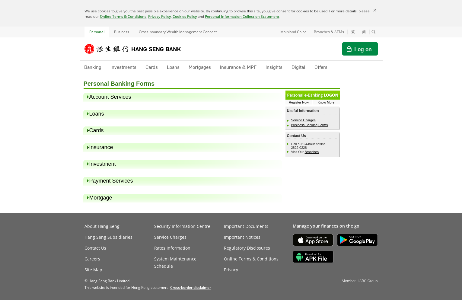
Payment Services (111, 181)
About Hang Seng (101, 226)
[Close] (375, 10)
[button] (373, 32)
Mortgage (100, 198)
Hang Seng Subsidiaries (108, 237)
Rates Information (172, 248)
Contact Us (95, 248)
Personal (96, 31)
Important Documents (246, 226)
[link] (190, 287)
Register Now (299, 102)
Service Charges (303, 120)
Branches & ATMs (329, 31)
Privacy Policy (159, 16)
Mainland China (293, 31)
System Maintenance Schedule (175, 262)
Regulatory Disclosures (247, 248)
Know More (326, 102)
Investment (102, 164)
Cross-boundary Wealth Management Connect (178, 31)
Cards (96, 130)
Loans (96, 114)
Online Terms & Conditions (123, 16)
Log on (363, 49)
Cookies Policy (185, 16)
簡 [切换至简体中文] (364, 32)
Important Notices (242, 237)
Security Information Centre (182, 226)
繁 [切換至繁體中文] (353, 32)
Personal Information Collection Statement (242, 16)
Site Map (93, 270)
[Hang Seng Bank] (137, 49)
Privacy (231, 270)
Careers (92, 259)
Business (121, 31)
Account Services (110, 97)
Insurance (101, 147)
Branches (312, 152)
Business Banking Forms (309, 125)
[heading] (182, 97)
